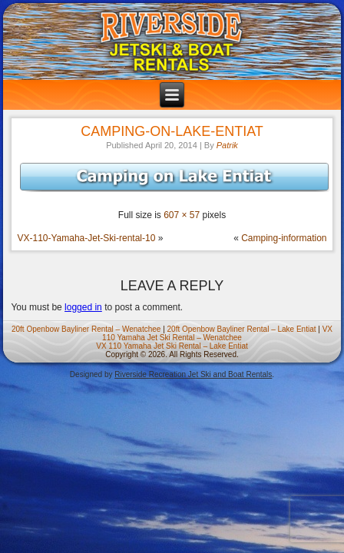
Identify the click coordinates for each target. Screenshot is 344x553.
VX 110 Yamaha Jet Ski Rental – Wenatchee (217, 333)
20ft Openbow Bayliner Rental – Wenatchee (86, 329)
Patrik (227, 145)
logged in (83, 307)
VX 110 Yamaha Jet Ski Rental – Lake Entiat (172, 346)
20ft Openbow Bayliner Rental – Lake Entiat (241, 329)
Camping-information (283, 238)
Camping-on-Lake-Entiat (172, 131)
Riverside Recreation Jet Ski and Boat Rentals (193, 374)
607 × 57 (182, 215)
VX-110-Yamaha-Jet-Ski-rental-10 (86, 238)
